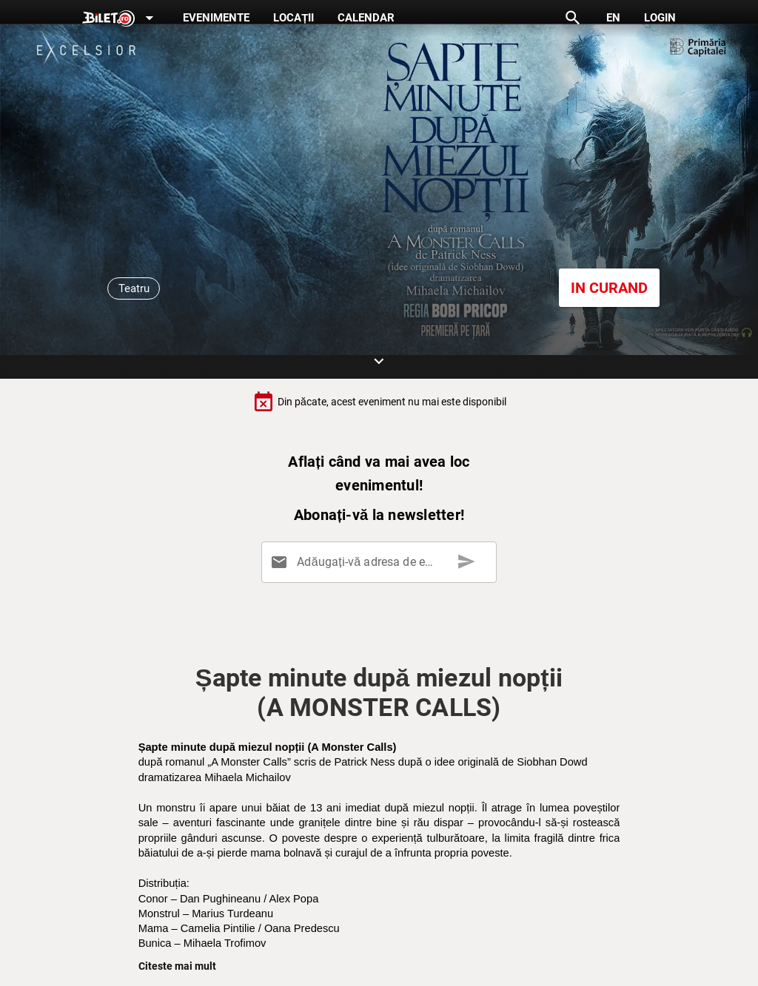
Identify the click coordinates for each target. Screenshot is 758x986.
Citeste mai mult (177, 966)
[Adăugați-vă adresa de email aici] (382, 562)
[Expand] (120, 18)
